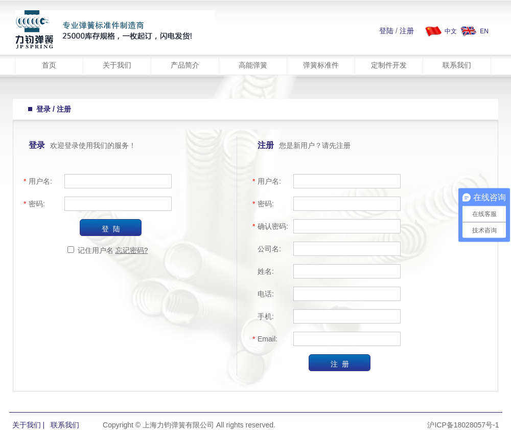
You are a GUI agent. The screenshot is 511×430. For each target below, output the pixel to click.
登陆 (386, 31)
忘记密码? (131, 250)
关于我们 (117, 65)
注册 (407, 31)
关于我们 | (28, 425)
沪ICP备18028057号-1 (463, 425)
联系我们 (457, 65)
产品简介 (185, 65)
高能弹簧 (253, 65)
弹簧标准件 (321, 65)
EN (484, 31)
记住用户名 (95, 250)
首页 (49, 65)
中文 (451, 31)
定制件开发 (389, 65)
